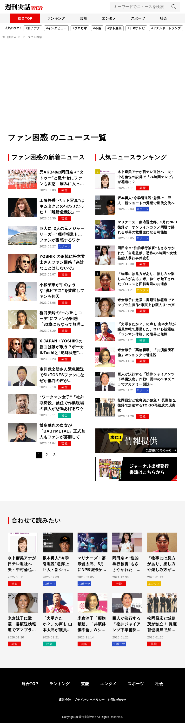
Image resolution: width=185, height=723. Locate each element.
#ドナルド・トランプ (166, 28)
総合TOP (23, 18)
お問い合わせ (117, 699)
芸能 (83, 18)
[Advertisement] (92, 95)
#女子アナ (33, 28)
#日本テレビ (136, 28)
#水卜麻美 (114, 28)
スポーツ (139, 18)
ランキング (55, 18)
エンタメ (109, 18)
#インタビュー (56, 28)
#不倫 (97, 28)
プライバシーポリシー (89, 699)
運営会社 (65, 699)
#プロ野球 (80, 28)
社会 (165, 18)
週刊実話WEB (11, 37)
